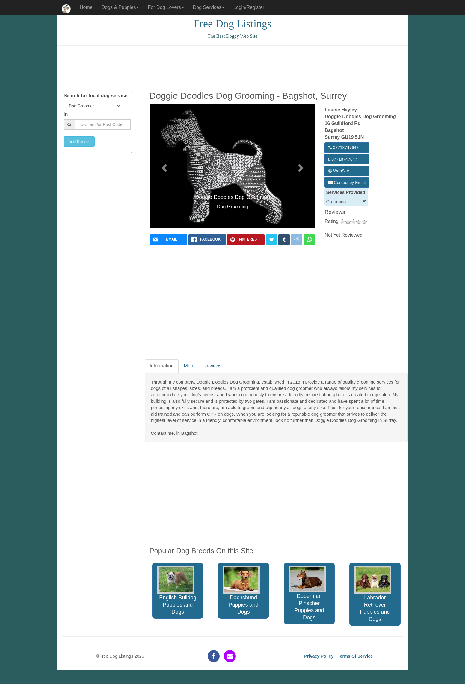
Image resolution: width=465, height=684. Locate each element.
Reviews (212, 365)
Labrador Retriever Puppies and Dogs (372, 594)
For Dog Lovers (166, 7)
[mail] (169, 239)
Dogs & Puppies (120, 7)
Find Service (79, 141)
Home (86, 7)
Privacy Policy (318, 656)
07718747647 (343, 147)
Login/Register (248, 7)
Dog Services (208, 7)
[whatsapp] (309, 239)
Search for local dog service (95, 95)
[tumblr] (284, 239)
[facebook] (207, 239)
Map (188, 365)
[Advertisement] (232, 68)
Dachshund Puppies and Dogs (241, 590)
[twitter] (271, 239)
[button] (163, 166)
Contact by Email (347, 182)
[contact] (230, 656)
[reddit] (296, 239)
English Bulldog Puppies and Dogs (176, 590)
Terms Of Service (355, 656)
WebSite (338, 170)
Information (162, 365)
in (66, 114)
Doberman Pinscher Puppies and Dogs (307, 593)
